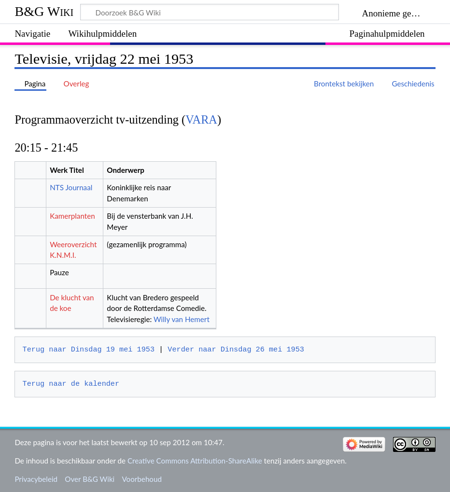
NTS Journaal (71, 187)
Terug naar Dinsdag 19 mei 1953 (89, 349)
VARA (201, 119)
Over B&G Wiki (89, 479)
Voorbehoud (141, 479)
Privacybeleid (35, 479)
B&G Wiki (43, 11)
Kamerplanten (72, 215)
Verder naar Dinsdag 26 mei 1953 (236, 349)
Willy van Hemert (182, 319)
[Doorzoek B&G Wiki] (209, 12)
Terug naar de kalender (71, 384)
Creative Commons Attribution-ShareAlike (194, 460)
